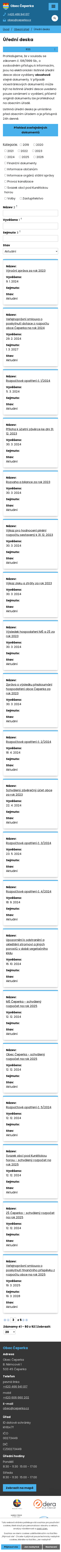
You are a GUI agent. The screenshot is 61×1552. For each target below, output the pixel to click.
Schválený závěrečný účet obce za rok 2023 (29, 792)
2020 (39, 145)
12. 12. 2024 (13, 1017)
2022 (24, 151)
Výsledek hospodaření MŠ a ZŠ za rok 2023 (30, 634)
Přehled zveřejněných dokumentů (30, 130)
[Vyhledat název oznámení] (30, 213)
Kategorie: (10, 144)
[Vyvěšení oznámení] (30, 226)
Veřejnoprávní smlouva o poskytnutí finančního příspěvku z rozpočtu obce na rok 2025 (30, 1270)
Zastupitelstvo (33, 198)
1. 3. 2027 (12, 349)
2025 (25, 157)
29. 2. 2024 (13, 339)
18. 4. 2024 (13, 752)
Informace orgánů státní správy (30, 175)
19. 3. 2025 (13, 1285)
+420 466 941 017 (15, 1387)
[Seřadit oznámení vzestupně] (17, 205)
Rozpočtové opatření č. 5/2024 (28, 1107)
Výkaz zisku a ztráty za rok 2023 (29, 583)
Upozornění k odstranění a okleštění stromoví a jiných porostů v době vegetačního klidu (27, 946)
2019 (26, 145)
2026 (40, 157)
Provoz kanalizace (20, 181)
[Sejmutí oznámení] (30, 238)
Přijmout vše (11, 1546)
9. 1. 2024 (12, 281)
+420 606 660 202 (16, 1397)
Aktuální (12, 298)
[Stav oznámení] (30, 251)
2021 (10, 151)
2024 (11, 157)
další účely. (42, 1528)
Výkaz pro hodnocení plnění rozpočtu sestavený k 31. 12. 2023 (29, 532)
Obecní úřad (21, 29)
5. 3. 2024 (13, 391)
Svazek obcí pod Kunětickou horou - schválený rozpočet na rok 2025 (28, 1160)
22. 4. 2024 (13, 805)
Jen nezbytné (31, 1546)
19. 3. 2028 (13, 1296)
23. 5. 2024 (13, 854)
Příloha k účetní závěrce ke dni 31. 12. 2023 (30, 431)
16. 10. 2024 (13, 964)
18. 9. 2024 (13, 902)
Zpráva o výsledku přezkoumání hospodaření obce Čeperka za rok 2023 (29, 688)
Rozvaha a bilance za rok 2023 (28, 482)
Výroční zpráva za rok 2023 (26, 271)
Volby (11, 198)
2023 (38, 151)
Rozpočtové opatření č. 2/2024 (28, 742)
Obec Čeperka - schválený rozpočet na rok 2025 (25, 1056)
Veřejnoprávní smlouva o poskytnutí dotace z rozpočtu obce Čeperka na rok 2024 (27, 323)
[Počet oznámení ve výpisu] (9, 1332)
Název (9, 207)
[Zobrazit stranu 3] (13, 1319)
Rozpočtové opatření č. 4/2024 (28, 891)
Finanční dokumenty (22, 163)
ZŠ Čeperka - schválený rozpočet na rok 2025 (30, 1215)
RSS (41, 49)
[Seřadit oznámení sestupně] (17, 207)
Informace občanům (22, 169)
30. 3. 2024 (13, 444)
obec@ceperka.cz (16, 1408)
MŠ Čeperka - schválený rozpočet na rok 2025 (23, 1003)
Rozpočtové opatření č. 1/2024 (28, 381)
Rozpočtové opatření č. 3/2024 (28, 843)
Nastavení (51, 1546)
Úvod (6, 29)
